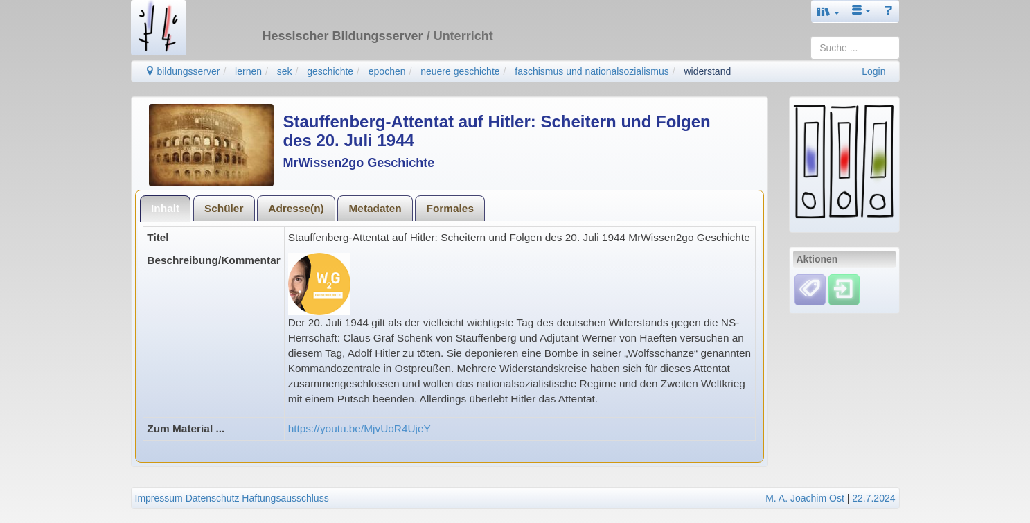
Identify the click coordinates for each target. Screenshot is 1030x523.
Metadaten (375, 208)
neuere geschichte (459, 71)
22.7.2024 (873, 498)
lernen (248, 71)
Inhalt (165, 208)
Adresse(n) (295, 208)
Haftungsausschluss (285, 498)
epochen (387, 71)
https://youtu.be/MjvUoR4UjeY (359, 428)
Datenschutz (213, 498)
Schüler (223, 208)
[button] (828, 11)
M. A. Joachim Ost (804, 498)
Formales (450, 208)
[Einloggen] (844, 288)
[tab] (165, 208)
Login (873, 71)
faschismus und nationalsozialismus (592, 71)
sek (284, 71)
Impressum (159, 498)
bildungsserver (182, 71)
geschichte (330, 71)
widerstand (707, 71)
